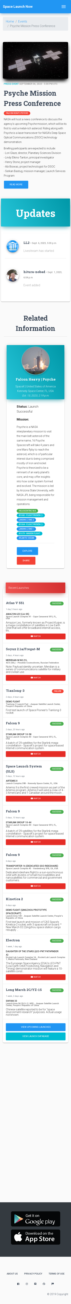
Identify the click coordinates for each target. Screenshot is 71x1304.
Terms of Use (57, 1273)
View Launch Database (35, 1036)
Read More (16, 184)
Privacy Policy (33, 1273)
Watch (36, 636)
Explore (27, 551)
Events (22, 21)
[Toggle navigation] (63, 6)
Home (10, 21)
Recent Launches (19, 587)
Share (26, 560)
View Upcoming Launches (36, 1027)
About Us (12, 1273)
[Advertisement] (35, 1083)
